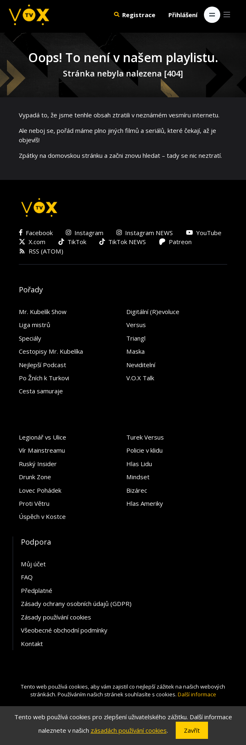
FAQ (27, 577)
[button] (116, 14)
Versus (136, 325)
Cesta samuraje (41, 391)
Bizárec (136, 490)
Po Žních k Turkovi (44, 378)
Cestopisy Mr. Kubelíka (51, 351)
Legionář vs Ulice (42, 437)
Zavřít (192, 730)
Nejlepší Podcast (42, 365)
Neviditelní (140, 365)
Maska (135, 351)
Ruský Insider (38, 464)
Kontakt (32, 644)
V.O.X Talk (140, 378)
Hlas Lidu (139, 464)
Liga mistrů (34, 325)
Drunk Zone (35, 477)
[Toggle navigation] (212, 15)
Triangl (135, 338)
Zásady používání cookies (56, 617)
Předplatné (36, 590)
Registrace (138, 15)
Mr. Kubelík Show (43, 311)
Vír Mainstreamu (42, 450)
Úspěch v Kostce (42, 516)
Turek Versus (145, 437)
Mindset (138, 477)
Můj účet (33, 564)
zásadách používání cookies (129, 730)
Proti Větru (34, 503)
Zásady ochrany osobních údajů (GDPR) (76, 603)
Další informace (197, 694)
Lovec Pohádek (40, 490)
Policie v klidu (144, 450)
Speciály (30, 338)
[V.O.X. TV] (29, 14)
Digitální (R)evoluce (152, 311)
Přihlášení (182, 15)
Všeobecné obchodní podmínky (64, 630)
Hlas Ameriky (144, 503)
